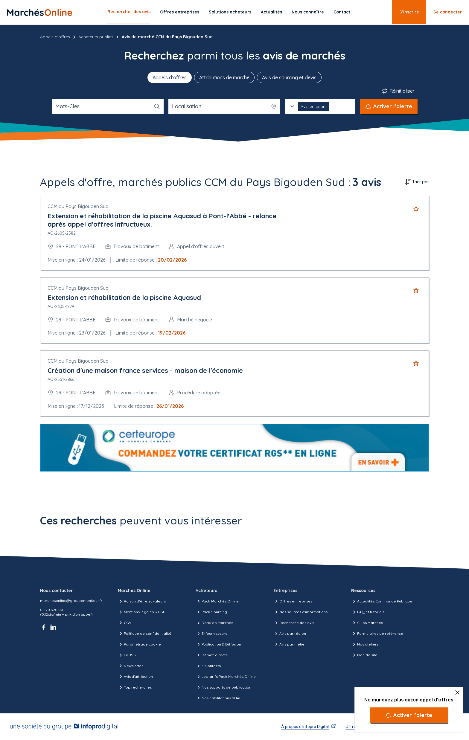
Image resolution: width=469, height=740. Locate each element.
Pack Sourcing (211, 612)
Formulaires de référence (377, 634)
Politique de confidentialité (144, 634)
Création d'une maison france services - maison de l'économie (145, 370)
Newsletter (130, 666)
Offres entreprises (179, 12)
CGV (124, 623)
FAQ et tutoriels (367, 612)
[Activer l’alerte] (409, 715)
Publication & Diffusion (218, 644)
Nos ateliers (364, 644)
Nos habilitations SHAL (218, 698)
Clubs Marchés (367, 623)
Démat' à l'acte (212, 655)
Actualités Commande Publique (381, 601)
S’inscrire (409, 12)
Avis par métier (289, 644)
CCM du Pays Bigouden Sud (78, 206)
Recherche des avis (293, 623)
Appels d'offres (55, 36)
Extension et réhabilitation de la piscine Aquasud (124, 297)
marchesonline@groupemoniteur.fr (71, 600)
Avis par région (289, 634)
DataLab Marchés (214, 623)
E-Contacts (208, 666)
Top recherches (135, 687)
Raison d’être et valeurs (142, 601)
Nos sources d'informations (300, 612)
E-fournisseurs (211, 634)
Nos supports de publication (223, 687)
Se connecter (447, 12)
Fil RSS (127, 655)
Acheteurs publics (95, 36)
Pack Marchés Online (217, 601)
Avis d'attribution (135, 677)
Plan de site (364, 655)
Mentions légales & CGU (141, 612)
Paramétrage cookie (139, 644)
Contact (342, 12)
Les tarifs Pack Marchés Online (226, 677)
